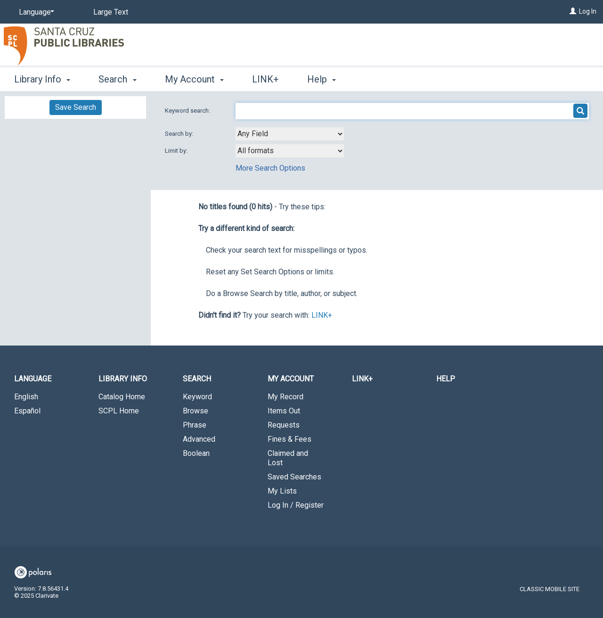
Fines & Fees (289, 439)
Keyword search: (188, 110)
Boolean (196, 453)
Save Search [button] (75, 107)
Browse (195, 410)
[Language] (35, 12)
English (26, 396)
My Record (285, 396)
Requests (284, 424)
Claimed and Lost (288, 458)
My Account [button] (194, 79)
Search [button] (117, 79)
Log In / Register (296, 505)
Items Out (284, 410)
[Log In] (573, 11)
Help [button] (321, 79)
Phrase (194, 424)
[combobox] (290, 133)
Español (27, 410)
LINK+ (265, 79)
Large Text (110, 12)
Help (445, 378)
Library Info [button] (42, 79)
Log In (587, 11)
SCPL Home (118, 410)
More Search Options (270, 168)
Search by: (180, 133)
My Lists (282, 490)
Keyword (197, 396)
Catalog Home (121, 396)
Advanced (199, 439)
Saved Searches (294, 476)
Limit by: (177, 150)
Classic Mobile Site (549, 589)
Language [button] (32, 378)
